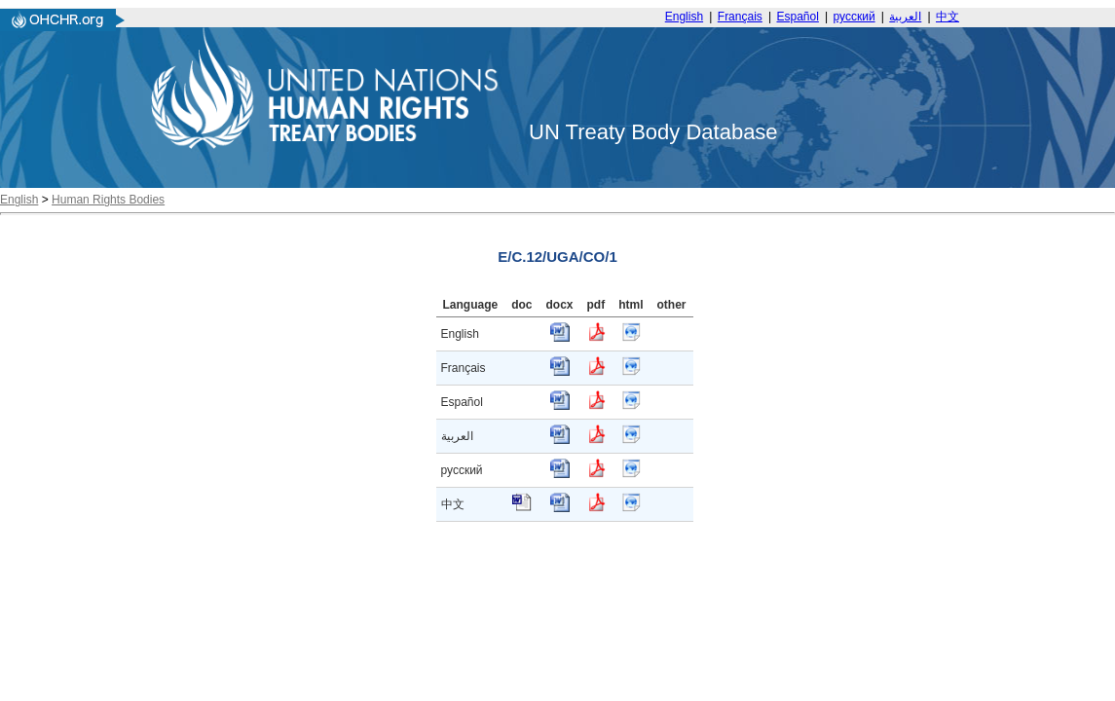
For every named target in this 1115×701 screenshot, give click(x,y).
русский (854, 16)
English (684, 16)
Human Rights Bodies (108, 199)
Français (740, 16)
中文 (947, 16)
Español (798, 16)
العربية (905, 16)
